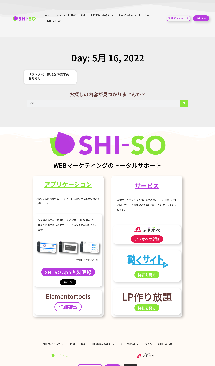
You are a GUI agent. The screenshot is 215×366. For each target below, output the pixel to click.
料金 (83, 15)
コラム (145, 15)
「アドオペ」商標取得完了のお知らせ (48, 76)
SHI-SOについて (55, 15)
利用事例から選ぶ (102, 15)
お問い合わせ (54, 21)
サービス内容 (128, 15)
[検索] (184, 103)
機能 (73, 15)
